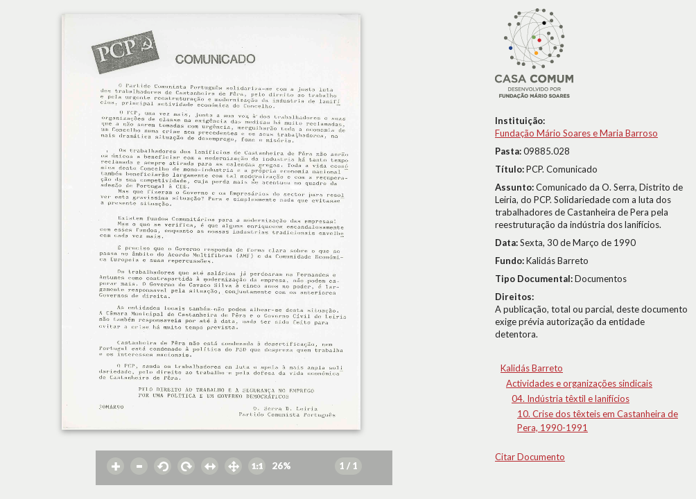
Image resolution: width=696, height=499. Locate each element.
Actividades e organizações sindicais (579, 383)
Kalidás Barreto (532, 368)
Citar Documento (530, 456)
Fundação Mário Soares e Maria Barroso (576, 133)
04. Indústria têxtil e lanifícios (570, 398)
